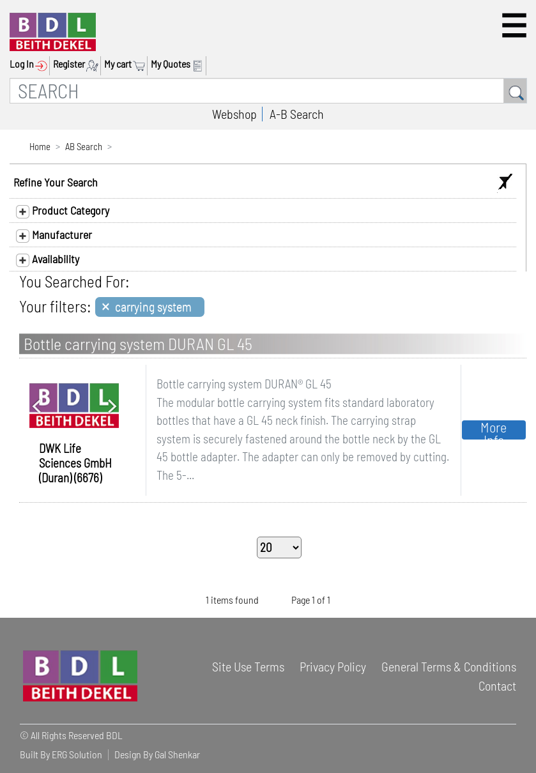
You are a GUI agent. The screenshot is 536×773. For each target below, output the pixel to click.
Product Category (62, 210)
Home (39, 146)
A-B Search (297, 113)
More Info (493, 430)
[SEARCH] (257, 90)
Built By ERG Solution (61, 754)
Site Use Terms (248, 666)
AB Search (83, 146)
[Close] (150, 307)
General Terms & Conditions (448, 666)
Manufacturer (54, 235)
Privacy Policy (333, 666)
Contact (497, 685)
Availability (47, 259)
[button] (514, 25)
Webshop (234, 113)
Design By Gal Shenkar (157, 754)
